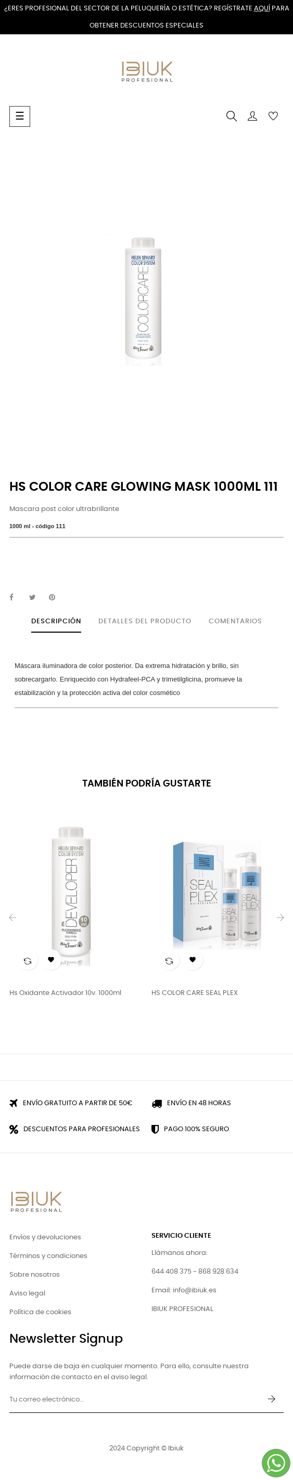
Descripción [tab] (56, 621)
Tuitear (37, 598)
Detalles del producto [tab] (145, 621)
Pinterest (57, 598)
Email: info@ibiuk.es (183, 1290)
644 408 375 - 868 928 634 (194, 1271)
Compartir (17, 598)
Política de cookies (40, 1312)
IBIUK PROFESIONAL (182, 1309)
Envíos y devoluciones (45, 1237)
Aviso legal (27, 1293)
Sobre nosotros (34, 1275)
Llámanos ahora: (179, 1253)
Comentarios (235, 621)
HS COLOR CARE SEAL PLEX (194, 993)
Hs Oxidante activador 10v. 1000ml (65, 993)
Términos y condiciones (48, 1256)
